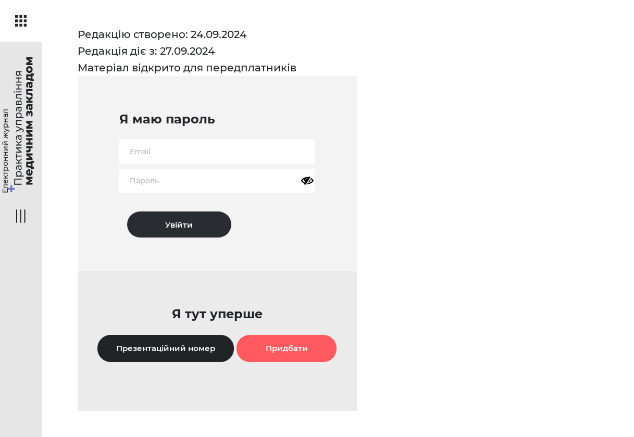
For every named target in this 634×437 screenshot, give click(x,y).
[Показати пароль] (307, 181)
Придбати (287, 348)
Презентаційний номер (165, 348)
